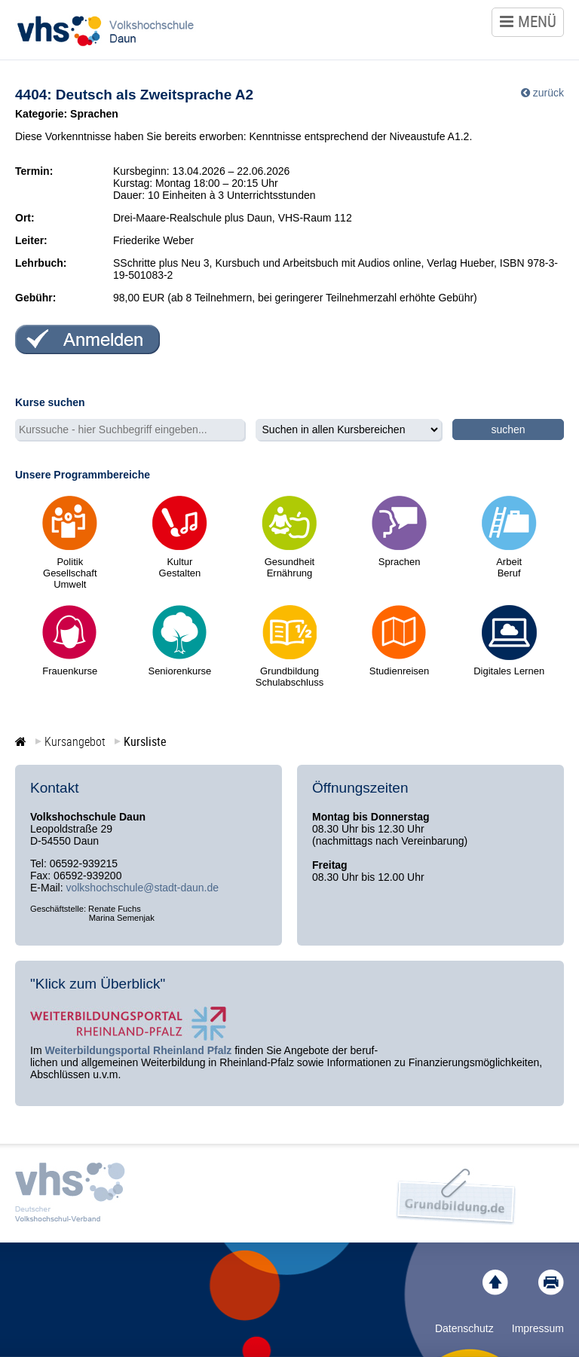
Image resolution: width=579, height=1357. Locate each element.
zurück (548, 93)
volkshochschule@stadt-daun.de (142, 888)
